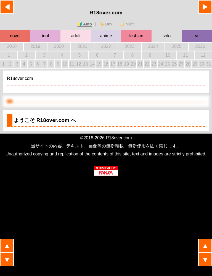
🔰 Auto (85, 24)
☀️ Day (105, 24)
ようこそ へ (45, 120)
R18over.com (105, 12)
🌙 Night (127, 24)
